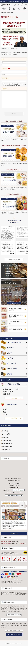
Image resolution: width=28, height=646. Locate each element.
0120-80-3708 (15, 483)
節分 (4, 412)
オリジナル (7, 348)
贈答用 (21, 490)
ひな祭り (6, 414)
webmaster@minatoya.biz (14, 492)
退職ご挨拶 (6, 394)
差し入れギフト (8, 363)
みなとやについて (14, 303)
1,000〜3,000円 (7, 443)
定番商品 (6, 374)
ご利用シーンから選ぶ (10, 384)
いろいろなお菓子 (9, 369)
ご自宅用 (15, 490)
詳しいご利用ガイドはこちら (14, 634)
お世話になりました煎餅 (11, 389)
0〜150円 (5, 431)
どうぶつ (6, 353)
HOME (2, 12)
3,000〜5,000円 (7, 446)
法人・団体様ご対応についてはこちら (14, 630)
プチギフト (7, 358)
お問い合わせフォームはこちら (14, 495)
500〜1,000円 (6, 440)
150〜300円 (6, 434)
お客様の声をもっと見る (14, 259)
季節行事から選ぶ (9, 404)
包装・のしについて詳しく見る (14, 614)
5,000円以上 (6, 450)
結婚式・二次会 (8, 391)
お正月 (5, 409)
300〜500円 (6, 437)
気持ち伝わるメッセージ (11, 342)
